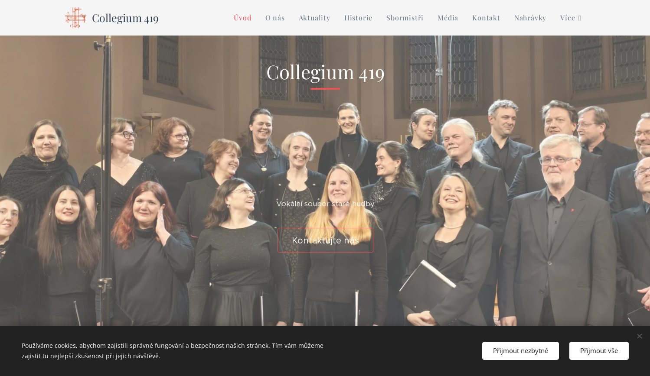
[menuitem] (245, 18)
